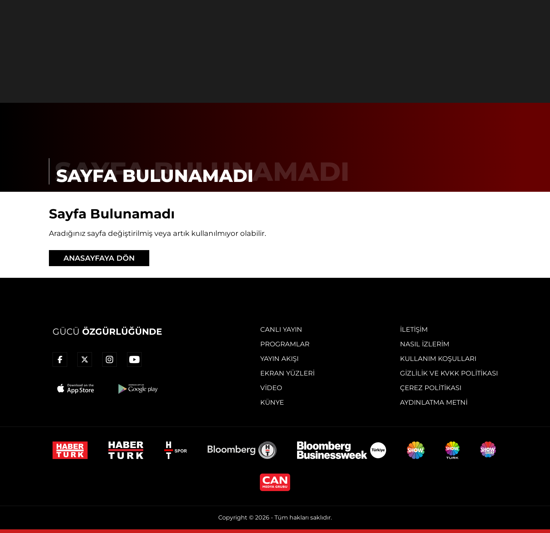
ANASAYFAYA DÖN (99, 258)
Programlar (284, 344)
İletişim (414, 330)
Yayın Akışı (279, 359)
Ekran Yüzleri (287, 373)
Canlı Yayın (281, 330)
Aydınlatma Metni (434, 402)
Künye (272, 402)
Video (271, 388)
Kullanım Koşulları (438, 359)
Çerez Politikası (430, 388)
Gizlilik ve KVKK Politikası (449, 373)
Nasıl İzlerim (424, 344)
